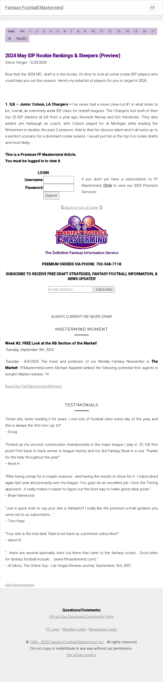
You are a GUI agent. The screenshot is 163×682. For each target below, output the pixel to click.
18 (9, 38)
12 (110, 31)
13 (118, 31)
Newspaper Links (102, 629)
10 (93, 31)
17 (153, 31)
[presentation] (47, 304)
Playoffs (21, 38)
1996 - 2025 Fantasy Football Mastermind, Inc (67, 642)
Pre (22, 31)
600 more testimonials (19, 585)
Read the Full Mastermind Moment (33, 386)
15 (136, 31)
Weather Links (74, 629)
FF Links (52, 629)
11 (101, 31)
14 (127, 31)
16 (144, 31)
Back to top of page (81, 207)
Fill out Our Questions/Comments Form (82, 616)
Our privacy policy (81, 655)
